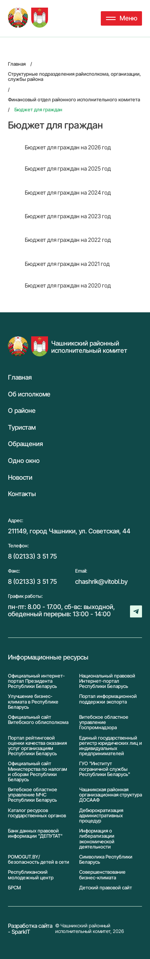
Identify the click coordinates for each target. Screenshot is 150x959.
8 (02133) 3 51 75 (32, 556)
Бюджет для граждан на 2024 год (68, 192)
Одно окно (24, 460)
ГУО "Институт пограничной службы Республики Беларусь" (104, 769)
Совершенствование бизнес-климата (102, 874)
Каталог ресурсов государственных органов (37, 813)
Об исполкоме (29, 394)
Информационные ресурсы (48, 657)
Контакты (22, 494)
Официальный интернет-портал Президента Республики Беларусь (36, 681)
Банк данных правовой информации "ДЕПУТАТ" (35, 833)
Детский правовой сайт (105, 887)
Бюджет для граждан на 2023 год (68, 216)
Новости (20, 477)
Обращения (25, 444)
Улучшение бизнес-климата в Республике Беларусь (33, 702)
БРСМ (14, 887)
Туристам (22, 427)
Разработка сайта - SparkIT (30, 929)
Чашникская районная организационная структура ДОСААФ (110, 795)
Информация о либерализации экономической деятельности (96, 838)
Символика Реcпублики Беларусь (105, 859)
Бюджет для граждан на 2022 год (68, 240)
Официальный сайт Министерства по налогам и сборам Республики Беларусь (37, 771)
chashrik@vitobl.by (101, 581)
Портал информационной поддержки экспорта (108, 699)
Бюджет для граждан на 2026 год (68, 147)
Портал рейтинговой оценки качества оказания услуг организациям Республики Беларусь (37, 745)
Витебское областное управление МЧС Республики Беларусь (32, 795)
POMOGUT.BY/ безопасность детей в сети (38, 859)
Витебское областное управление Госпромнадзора (103, 722)
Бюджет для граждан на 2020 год (68, 285)
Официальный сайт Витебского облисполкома (38, 719)
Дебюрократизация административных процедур (101, 816)
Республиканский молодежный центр (31, 874)
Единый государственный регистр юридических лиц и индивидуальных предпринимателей (110, 745)
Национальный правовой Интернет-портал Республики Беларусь (107, 681)
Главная (20, 377)
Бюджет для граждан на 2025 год (68, 168)
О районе (22, 410)
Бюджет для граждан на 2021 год (67, 264)
